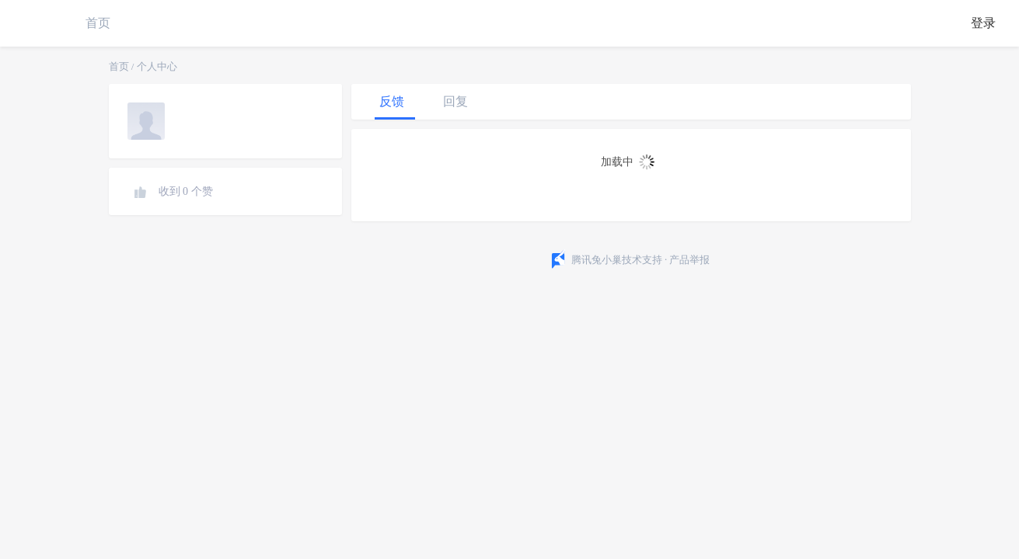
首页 (97, 23)
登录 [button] (983, 23)
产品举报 (689, 260)
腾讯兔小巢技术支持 (616, 260)
